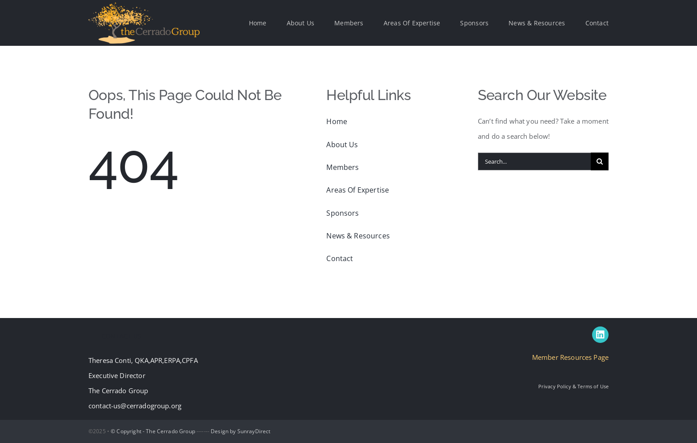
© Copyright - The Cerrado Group (153, 431)
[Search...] (534, 161)
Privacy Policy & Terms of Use (573, 386)
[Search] (600, 161)
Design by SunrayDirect (240, 431)
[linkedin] (600, 334)
